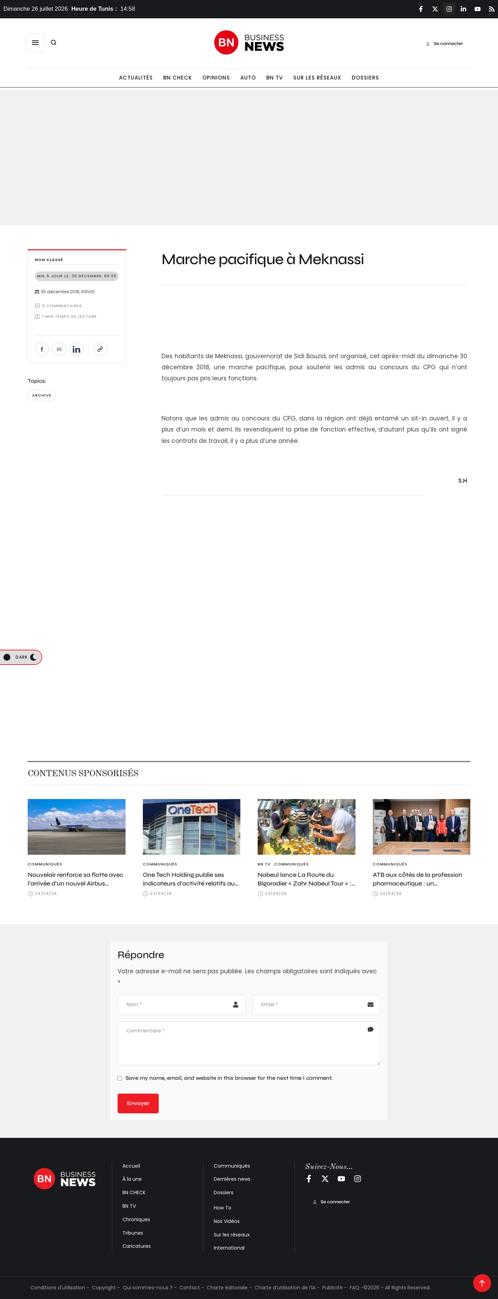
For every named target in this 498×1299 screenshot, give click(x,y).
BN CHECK (134, 1192)
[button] (35, 42)
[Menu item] (136, 78)
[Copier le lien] (100, 349)
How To (222, 1207)
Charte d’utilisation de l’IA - (287, 1287)
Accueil (131, 1165)
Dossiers (223, 1192)
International (229, 1247)
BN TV (129, 1206)
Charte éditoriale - (229, 1287)
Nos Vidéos (227, 1221)
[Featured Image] (77, 827)
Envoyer (138, 1103)
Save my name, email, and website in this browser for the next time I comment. (229, 1078)
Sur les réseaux (232, 1234)
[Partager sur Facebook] (42, 349)
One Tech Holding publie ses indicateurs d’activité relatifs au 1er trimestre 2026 (189, 883)
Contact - (191, 1287)
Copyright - (106, 1287)
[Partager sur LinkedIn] (76, 349)
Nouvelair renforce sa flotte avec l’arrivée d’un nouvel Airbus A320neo (75, 883)
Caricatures (136, 1246)
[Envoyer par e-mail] (59, 349)
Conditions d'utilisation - (59, 1287)
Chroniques (136, 1219)
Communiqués (232, 1165)
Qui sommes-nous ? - (150, 1287)
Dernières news (232, 1179)
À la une (132, 1179)
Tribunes (132, 1233)
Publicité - (334, 1287)
